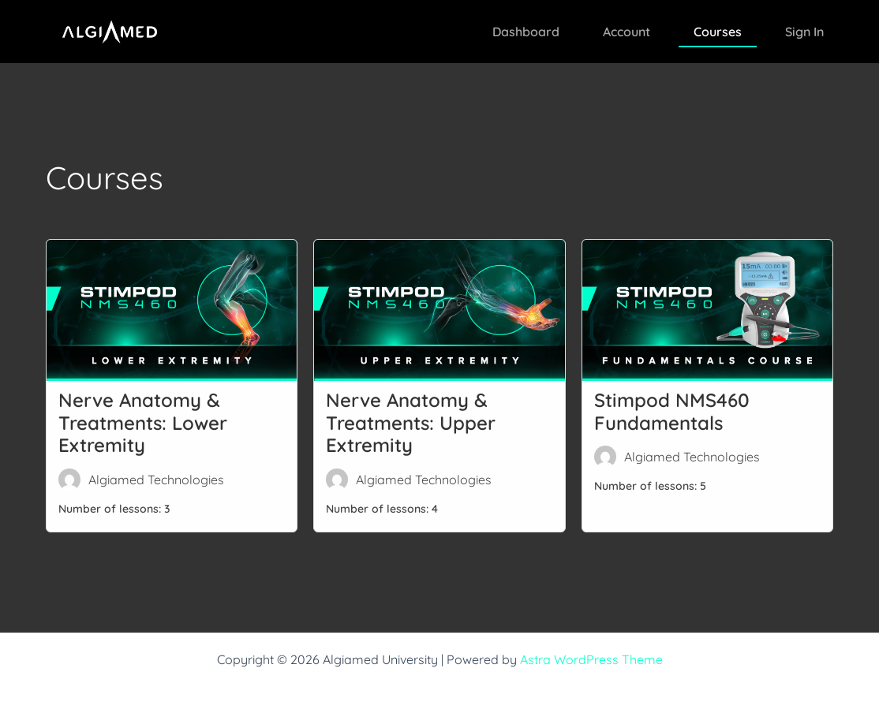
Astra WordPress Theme (591, 659)
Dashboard (525, 31)
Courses (718, 31)
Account (626, 31)
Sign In (804, 31)
